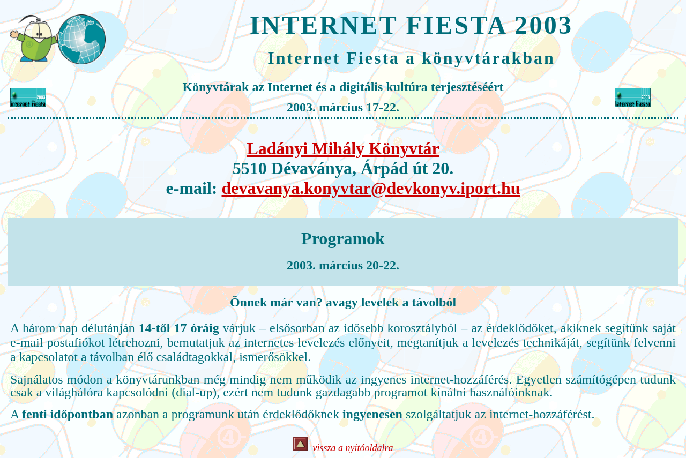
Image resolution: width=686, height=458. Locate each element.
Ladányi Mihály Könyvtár (343, 148)
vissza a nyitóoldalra (343, 447)
